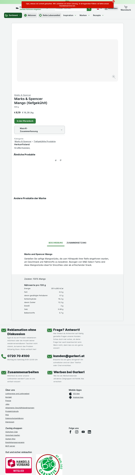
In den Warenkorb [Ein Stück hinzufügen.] (81, 57)
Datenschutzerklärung (14, 355)
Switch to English (74, 459)
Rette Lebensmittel (49, 15)
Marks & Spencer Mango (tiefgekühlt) (86, 37)
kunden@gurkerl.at (69, 292)
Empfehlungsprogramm (14, 379)
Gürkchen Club (11, 368)
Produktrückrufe (12, 347)
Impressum (9, 358)
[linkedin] (89, 368)
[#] (18, 428)
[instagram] (76, 368)
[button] (126, 8)
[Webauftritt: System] (55, 469)
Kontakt (8, 333)
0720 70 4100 (18, 292)
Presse (8, 337)
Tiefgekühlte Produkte (101, 78)
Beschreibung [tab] (56, 179)
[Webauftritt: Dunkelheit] (80, 469)
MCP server (10, 382)
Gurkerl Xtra (10, 375)
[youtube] (83, 368)
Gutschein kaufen (12, 372)
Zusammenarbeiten (23, 308)
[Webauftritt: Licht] (67, 469)
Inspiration (69, 15)
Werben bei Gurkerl (69, 308)
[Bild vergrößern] (58, 69)
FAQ (7, 351)
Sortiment (13, 15)
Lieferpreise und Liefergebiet (17, 330)
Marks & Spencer (79, 78)
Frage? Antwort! (66, 266)
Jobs (7, 340)
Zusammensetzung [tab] (76, 179)
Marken (85, 15)
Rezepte (98, 15)
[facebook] (70, 368)
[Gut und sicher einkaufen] (49, 402)
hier (49, 452)
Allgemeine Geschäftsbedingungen (19, 344)
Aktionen (30, 15)
